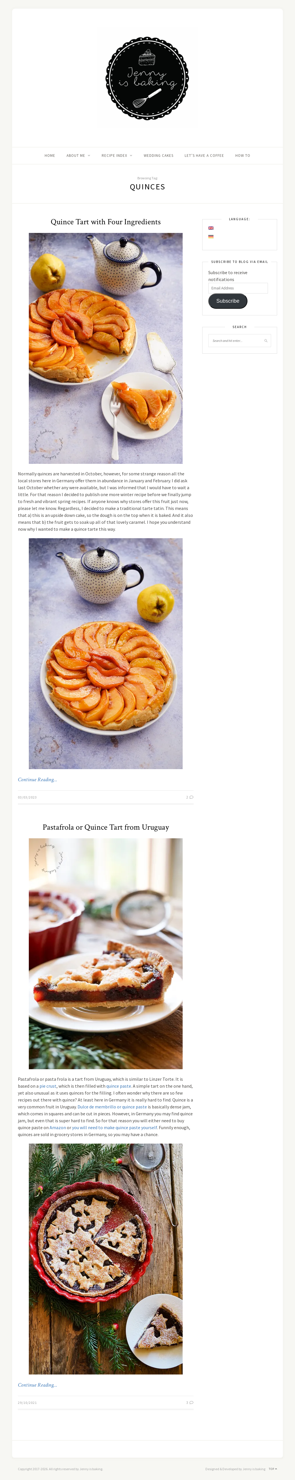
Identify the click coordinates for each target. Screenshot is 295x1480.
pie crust (47, 1086)
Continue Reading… (37, 779)
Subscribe (227, 301)
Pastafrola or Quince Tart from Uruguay (106, 827)
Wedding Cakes (158, 155)
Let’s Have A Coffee (204, 155)
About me (76, 155)
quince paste (118, 1086)
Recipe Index (114, 155)
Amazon (58, 1127)
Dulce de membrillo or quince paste (112, 1107)
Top (273, 1469)
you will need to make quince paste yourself (114, 1127)
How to (242, 155)
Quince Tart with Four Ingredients (106, 221)
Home (50, 155)
